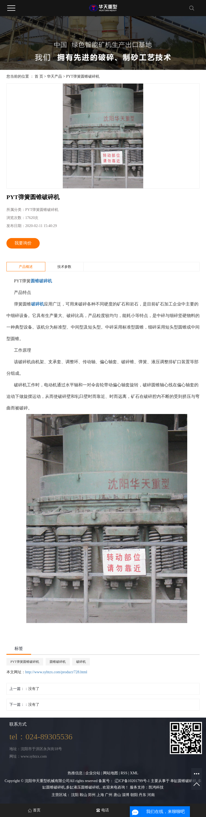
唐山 (117, 795)
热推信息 (75, 773)
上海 (101, 795)
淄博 (126, 795)
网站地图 (111, 773)
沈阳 (75, 795)
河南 (151, 795)
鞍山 (84, 795)
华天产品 (54, 76)
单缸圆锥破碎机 (183, 781)
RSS (124, 773)
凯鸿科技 (156, 787)
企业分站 (92, 773)
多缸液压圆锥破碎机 (83, 787)
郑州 (92, 795)
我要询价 (23, 243)
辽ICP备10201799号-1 (132, 781)
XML (134, 773)
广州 (109, 795)
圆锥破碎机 (58, 662)
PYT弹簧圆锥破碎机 (82, 76)
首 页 (39, 76)
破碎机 (81, 662)
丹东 (143, 795)
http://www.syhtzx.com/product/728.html (56, 672)
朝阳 (134, 795)
